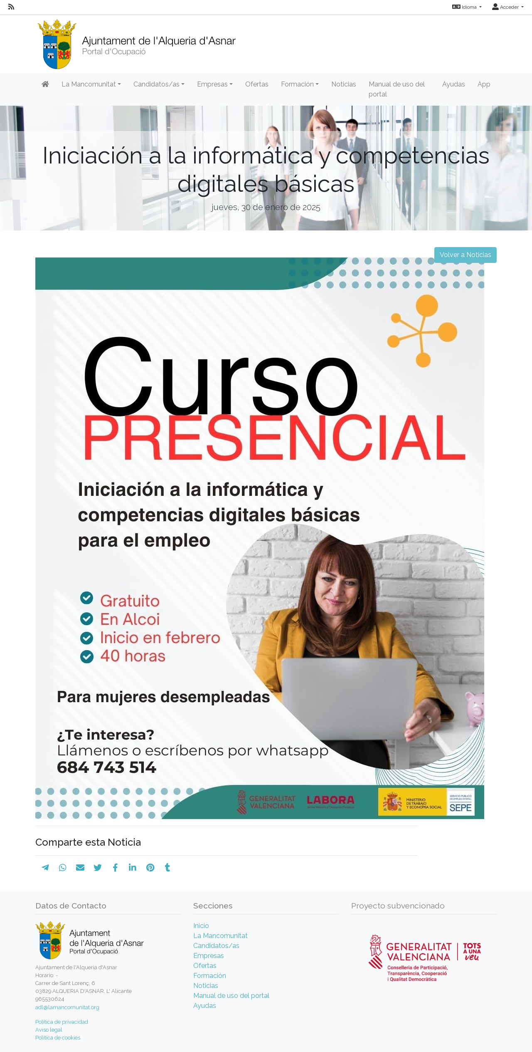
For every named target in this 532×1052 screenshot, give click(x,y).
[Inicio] (136, 41)
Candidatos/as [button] (156, 84)
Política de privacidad (61, 1022)
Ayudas (453, 84)
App (484, 84)
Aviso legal (48, 1030)
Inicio (201, 926)
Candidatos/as (216, 946)
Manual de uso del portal (397, 89)
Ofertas (256, 84)
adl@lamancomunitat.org (67, 1007)
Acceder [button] (506, 7)
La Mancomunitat (220, 936)
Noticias (343, 84)
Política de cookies (57, 1038)
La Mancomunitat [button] (89, 84)
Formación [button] (297, 84)
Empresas (208, 956)
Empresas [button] (212, 84)
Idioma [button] (465, 7)
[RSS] (11, 7)
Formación (209, 976)
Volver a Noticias (465, 255)
